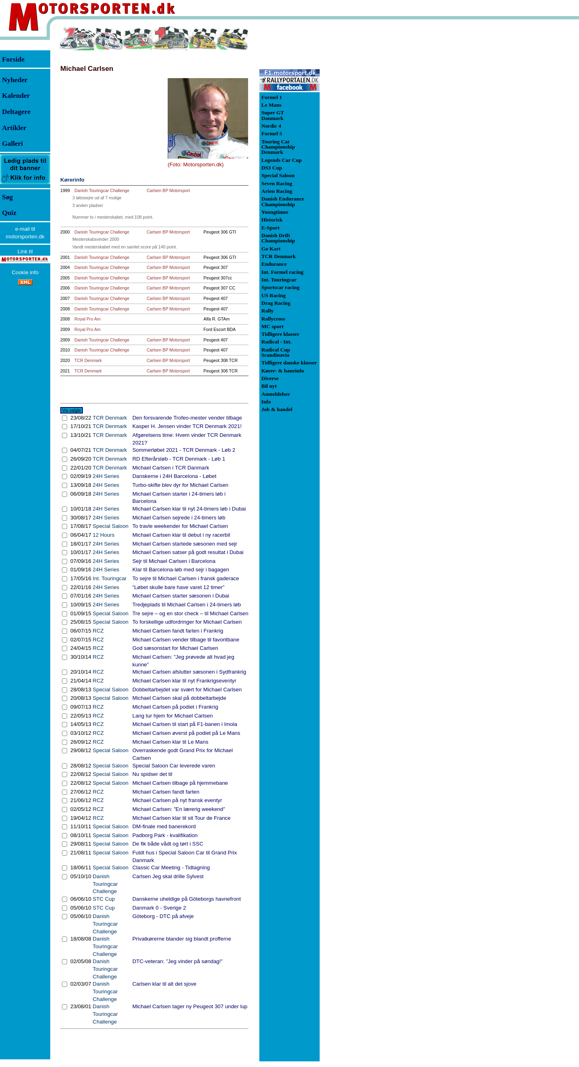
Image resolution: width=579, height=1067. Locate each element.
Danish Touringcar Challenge (101, 190)
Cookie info (25, 272)
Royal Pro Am (87, 318)
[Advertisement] (362, 146)
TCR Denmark (88, 360)
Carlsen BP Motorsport (168, 190)
